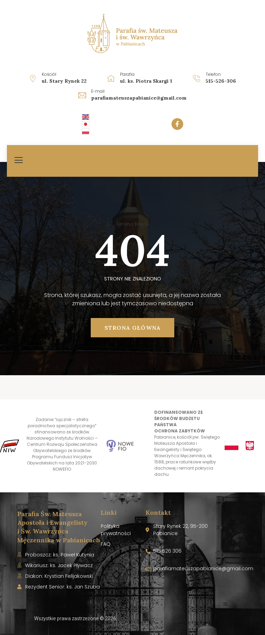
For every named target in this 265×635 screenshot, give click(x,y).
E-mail (98, 91)
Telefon (213, 74)
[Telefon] (196, 78)
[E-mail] (82, 95)
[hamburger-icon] (19, 161)
